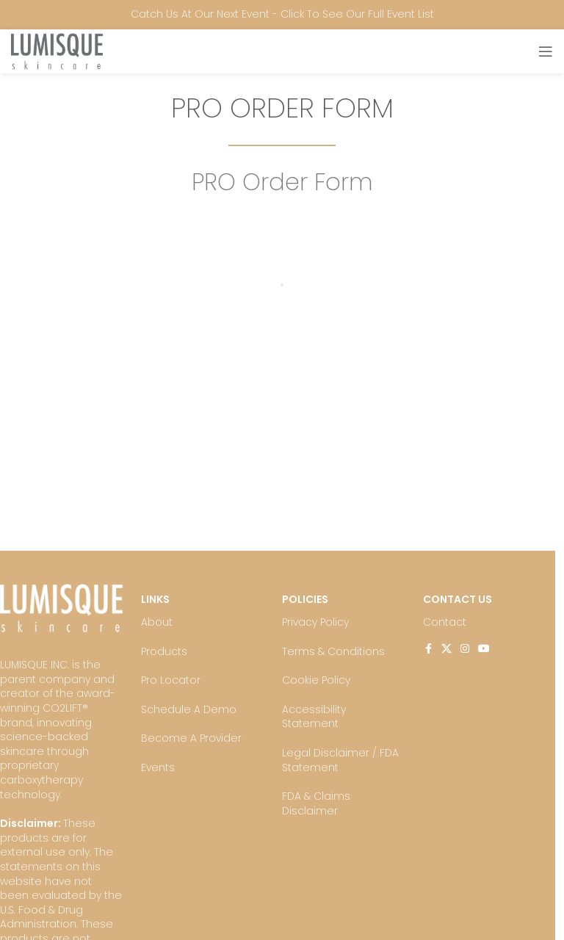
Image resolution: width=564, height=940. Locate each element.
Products (164, 651)
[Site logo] (57, 50)
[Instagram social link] (465, 649)
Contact (444, 622)
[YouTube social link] (484, 649)
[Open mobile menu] (545, 51)
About (157, 622)
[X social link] (446, 649)
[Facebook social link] (428, 649)
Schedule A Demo (188, 709)
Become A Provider (191, 738)
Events (158, 767)
